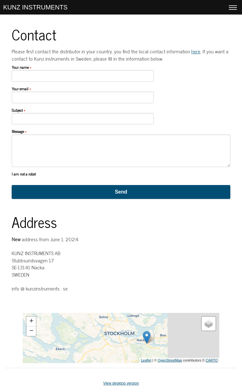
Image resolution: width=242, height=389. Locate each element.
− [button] (31, 331)
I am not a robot (24, 174)
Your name (21, 67)
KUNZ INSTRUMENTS (35, 7)
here (195, 51)
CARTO (212, 360)
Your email (21, 89)
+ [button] (31, 321)
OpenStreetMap (170, 360)
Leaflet (146, 360)
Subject (18, 110)
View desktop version (121, 383)
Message (19, 131)
